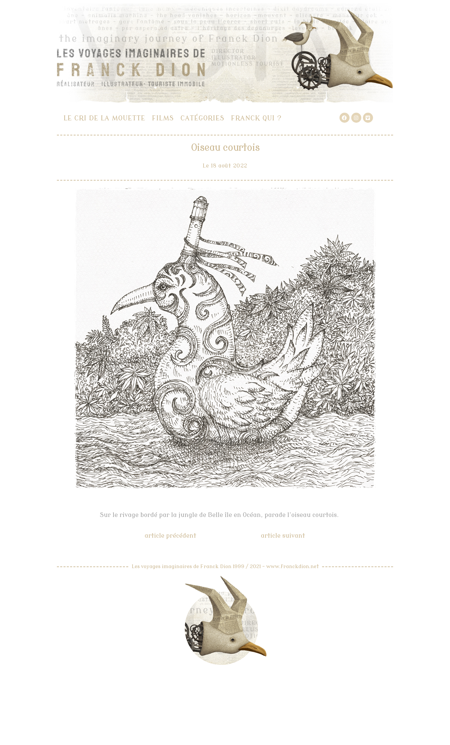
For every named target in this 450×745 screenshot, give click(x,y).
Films (163, 118)
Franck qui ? (256, 118)
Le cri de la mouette (104, 118)
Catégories (202, 118)
